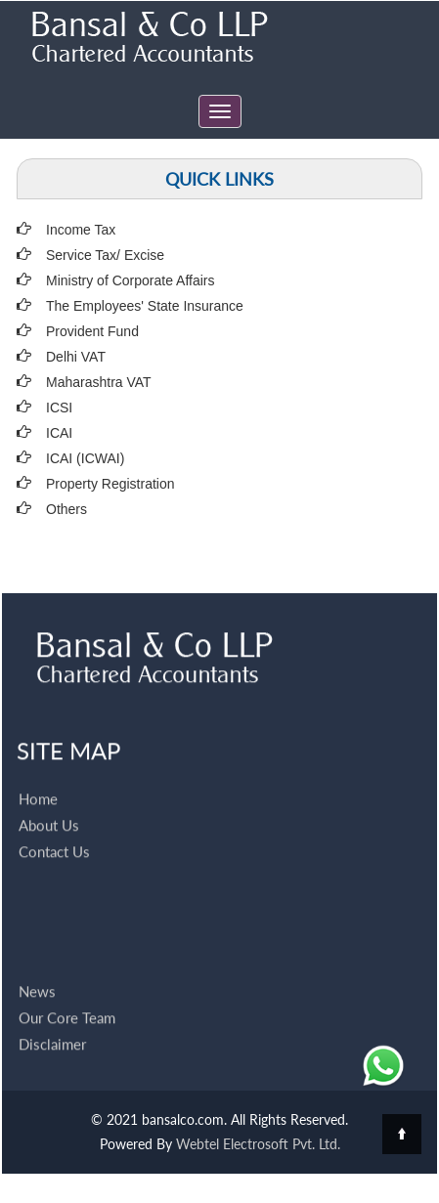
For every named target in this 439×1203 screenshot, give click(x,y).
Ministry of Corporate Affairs (130, 280)
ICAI (59, 433)
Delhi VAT (76, 357)
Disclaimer (52, 1022)
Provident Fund (92, 331)
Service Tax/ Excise (105, 255)
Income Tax (80, 229)
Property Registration (110, 484)
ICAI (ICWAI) (85, 458)
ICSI (59, 407)
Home (38, 777)
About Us (49, 803)
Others (66, 509)
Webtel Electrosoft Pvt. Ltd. (258, 1144)
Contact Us (54, 829)
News (37, 969)
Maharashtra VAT (99, 382)
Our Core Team (67, 996)
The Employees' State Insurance (144, 306)
